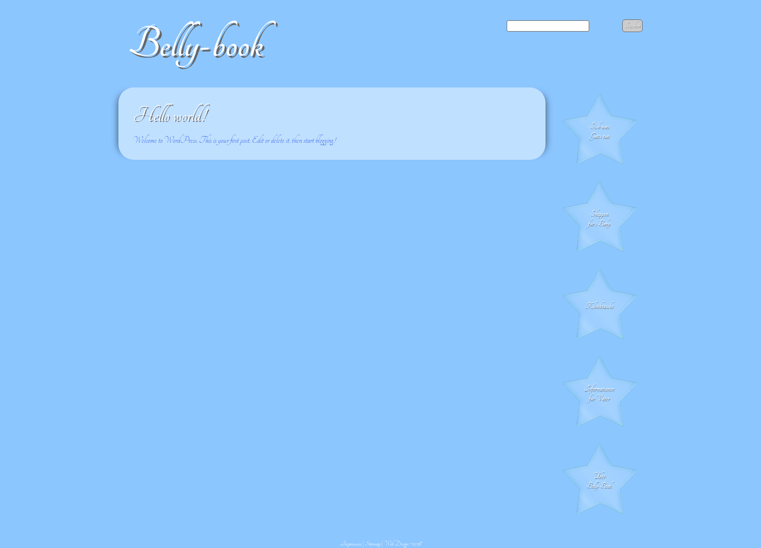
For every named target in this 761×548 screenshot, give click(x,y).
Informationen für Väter (599, 393)
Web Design (396, 543)
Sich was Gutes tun (599, 131)
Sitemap (372, 543)
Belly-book (195, 44)
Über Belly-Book (599, 481)
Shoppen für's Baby (599, 218)
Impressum (351, 543)
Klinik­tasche (599, 306)
